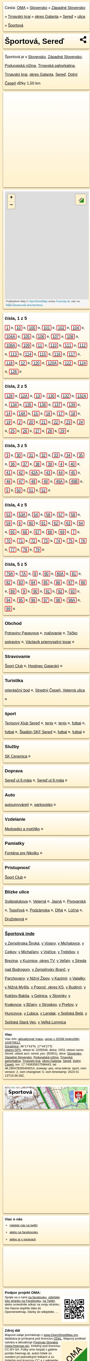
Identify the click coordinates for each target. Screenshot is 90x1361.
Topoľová (17, 910)
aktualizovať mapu (30, 1039)
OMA (21, 8)
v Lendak (48, 1013)
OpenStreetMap (38, 301)
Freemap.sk (63, 301)
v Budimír (74, 987)
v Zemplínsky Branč (48, 970)
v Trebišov (66, 952)
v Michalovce (69, 943)
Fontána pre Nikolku (22, 853)
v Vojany (49, 943)
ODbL (58, 1338)
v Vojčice (48, 952)
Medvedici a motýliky (22, 829)
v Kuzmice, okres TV (37, 961)
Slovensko (38, 8)
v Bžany (30, 1005)
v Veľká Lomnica (52, 1022)
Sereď (68, 17)
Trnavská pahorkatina (56, 66)
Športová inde (20, 933)
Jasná (57, 901)
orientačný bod (17, 690)
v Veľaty (63, 961)
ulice (81, 17)
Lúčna (73, 910)
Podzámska (40, 910)
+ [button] (11, 197)
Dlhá (59, 910)
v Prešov (66, 1005)
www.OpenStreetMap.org (61, 1335)
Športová (15, 25)
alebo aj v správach (23, 1239)
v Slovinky (57, 996)
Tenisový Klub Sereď (22, 723)
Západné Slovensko (68, 8)
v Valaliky (77, 978)
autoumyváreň (17, 805)
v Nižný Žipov (38, 978)
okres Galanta (46, 17)
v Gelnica (39, 996)
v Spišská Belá (70, 1013)
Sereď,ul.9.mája (18, 780)
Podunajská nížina (20, 66)
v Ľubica (31, 1013)
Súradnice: (12, 1046)
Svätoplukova (16, 901)
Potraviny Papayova (22, 633)
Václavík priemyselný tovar (48, 642)
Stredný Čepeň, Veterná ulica (60, 690)
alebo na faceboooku (24, 1232)
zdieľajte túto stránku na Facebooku (32, 1299)
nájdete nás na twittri (23, 1225)
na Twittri (49, 1301)
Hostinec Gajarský (43, 666)
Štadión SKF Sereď (35, 732)
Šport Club (14, 666)
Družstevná (14, 919)
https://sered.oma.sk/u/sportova (24, 305)
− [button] (11, 205)
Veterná (39, 901)
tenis (49, 723)
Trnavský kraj (19, 17)
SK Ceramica (16, 756)
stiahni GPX (13, 1050)
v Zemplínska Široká (22, 943)
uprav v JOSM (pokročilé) (62, 1039)
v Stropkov (48, 1005)
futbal (76, 723)
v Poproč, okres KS (47, 987)
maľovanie (53, 633)
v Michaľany (28, 952)
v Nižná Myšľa (17, 987)
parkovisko (43, 805)
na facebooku (37, 1297)
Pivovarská (76, 901)
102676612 (12, 1042)
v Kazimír (59, 978)
